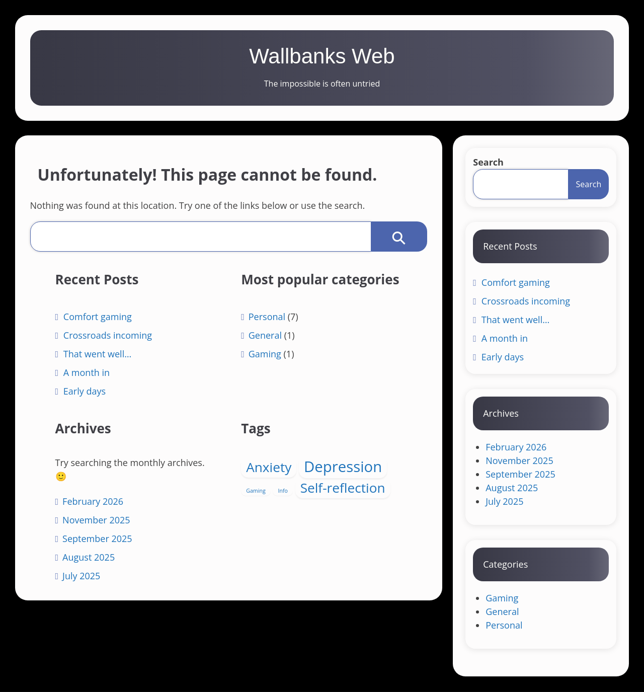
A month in (88, 373)
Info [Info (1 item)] (283, 491)
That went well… (99, 354)
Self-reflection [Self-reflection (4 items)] (342, 488)
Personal (266, 337)
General (264, 355)
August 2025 (90, 558)
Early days (86, 392)
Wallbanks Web (321, 56)
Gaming (264, 374)
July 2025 (83, 576)
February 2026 (94, 502)
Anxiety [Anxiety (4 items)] (268, 467)
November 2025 (97, 520)
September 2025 (99, 539)
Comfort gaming (99, 317)
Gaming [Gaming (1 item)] (256, 491)
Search (488, 163)
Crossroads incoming (109, 336)
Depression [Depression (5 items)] (343, 467)
